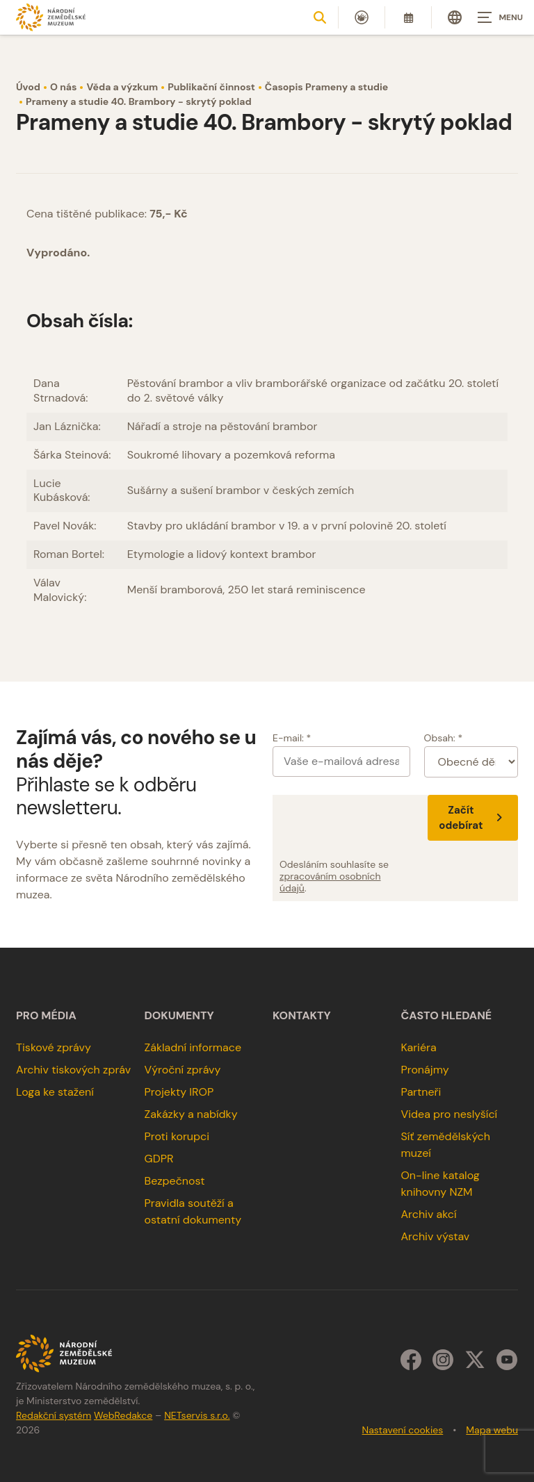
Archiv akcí (428, 1214)
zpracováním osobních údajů (330, 882)
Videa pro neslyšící (448, 1114)
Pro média (46, 1016)
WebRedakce (123, 1415)
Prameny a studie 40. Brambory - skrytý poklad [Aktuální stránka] (139, 101)
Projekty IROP (179, 1092)
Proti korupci (177, 1136)
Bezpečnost (175, 1181)
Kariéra (418, 1047)
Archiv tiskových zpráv (73, 1069)
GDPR (159, 1158)
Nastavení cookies (403, 1430)
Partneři (420, 1092)
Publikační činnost (211, 87)
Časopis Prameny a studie (326, 87)
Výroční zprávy (183, 1069)
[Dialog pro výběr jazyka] (455, 17)
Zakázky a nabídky (191, 1114)
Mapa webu (492, 1430)
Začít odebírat (473, 817)
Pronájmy (424, 1069)
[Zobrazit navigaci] (499, 17)
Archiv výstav (434, 1236)
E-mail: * (292, 738)
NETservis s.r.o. (196, 1415)
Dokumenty (179, 1016)
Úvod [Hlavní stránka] (28, 87)
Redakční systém (53, 1415)
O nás (63, 87)
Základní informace (193, 1047)
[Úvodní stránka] (51, 17)
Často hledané (446, 1016)
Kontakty (302, 1016)
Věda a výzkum (122, 87)
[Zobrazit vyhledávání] (320, 17)
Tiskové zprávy (53, 1047)
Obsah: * (443, 738)
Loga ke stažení (55, 1092)
